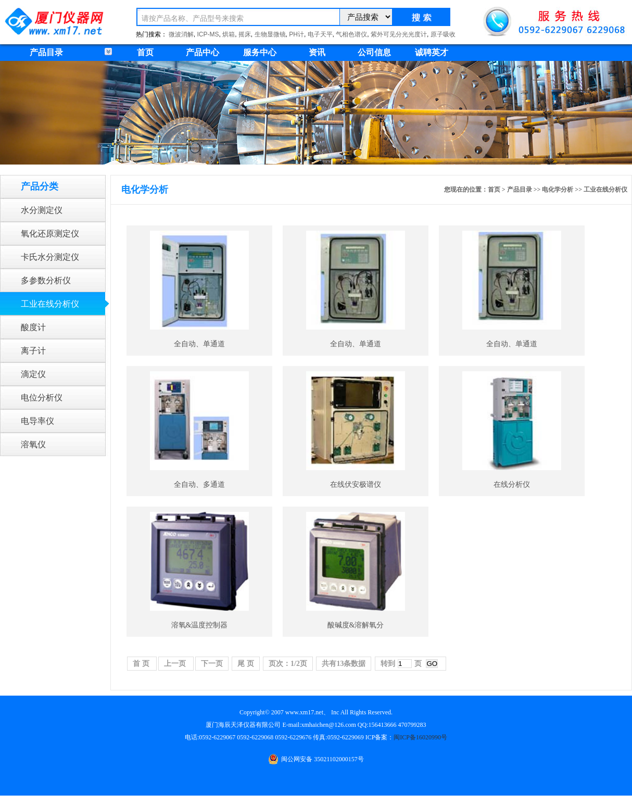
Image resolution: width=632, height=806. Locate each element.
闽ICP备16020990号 (420, 737)
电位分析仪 (41, 397)
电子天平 (320, 34)
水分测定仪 (41, 210)
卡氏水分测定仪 (50, 257)
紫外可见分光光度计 (399, 34)
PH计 (296, 34)
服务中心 (259, 52)
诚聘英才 (431, 52)
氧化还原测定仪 (50, 233)
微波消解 (181, 34)
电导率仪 (37, 421)
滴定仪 (33, 374)
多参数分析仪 (46, 280)
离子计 (33, 350)
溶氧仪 (33, 444)
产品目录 (519, 189)
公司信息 (374, 52)
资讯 (317, 52)
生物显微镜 (270, 34)
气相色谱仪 (351, 34)
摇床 (244, 34)
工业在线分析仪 (50, 303)
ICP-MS (208, 34)
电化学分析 (557, 189)
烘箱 (228, 34)
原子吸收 (443, 34)
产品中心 (202, 52)
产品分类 (39, 186)
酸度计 (33, 327)
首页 (145, 52)
